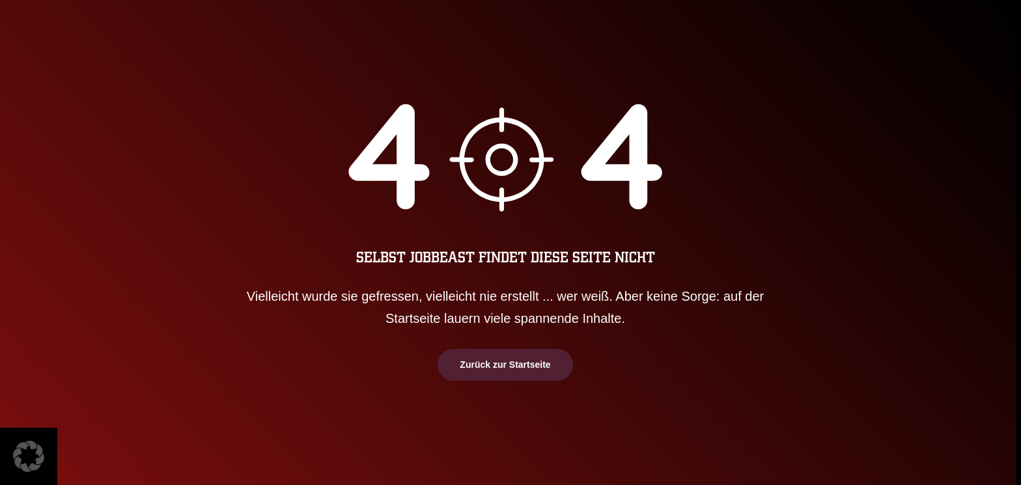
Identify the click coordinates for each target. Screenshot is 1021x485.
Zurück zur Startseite (505, 364)
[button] (28, 456)
